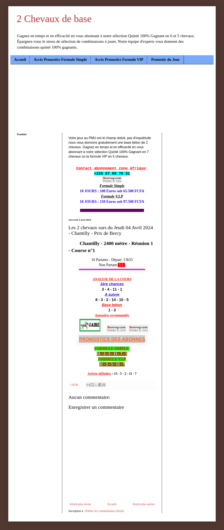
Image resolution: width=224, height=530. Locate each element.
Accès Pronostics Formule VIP (119, 60)
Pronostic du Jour (165, 60)
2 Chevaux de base (54, 18)
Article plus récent (80, 504)
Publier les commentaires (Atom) (104, 511)
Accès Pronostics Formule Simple (60, 60)
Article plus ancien (144, 504)
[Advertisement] (112, 95)
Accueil (20, 60)
